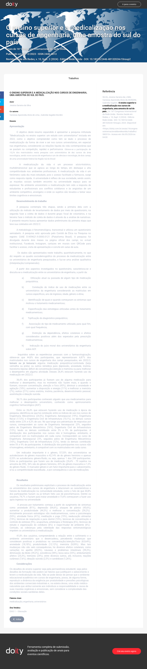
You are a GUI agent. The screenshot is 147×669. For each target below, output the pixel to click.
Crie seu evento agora (126, 651)
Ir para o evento (129, 4)
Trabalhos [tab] (73, 78)
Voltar (16, 619)
